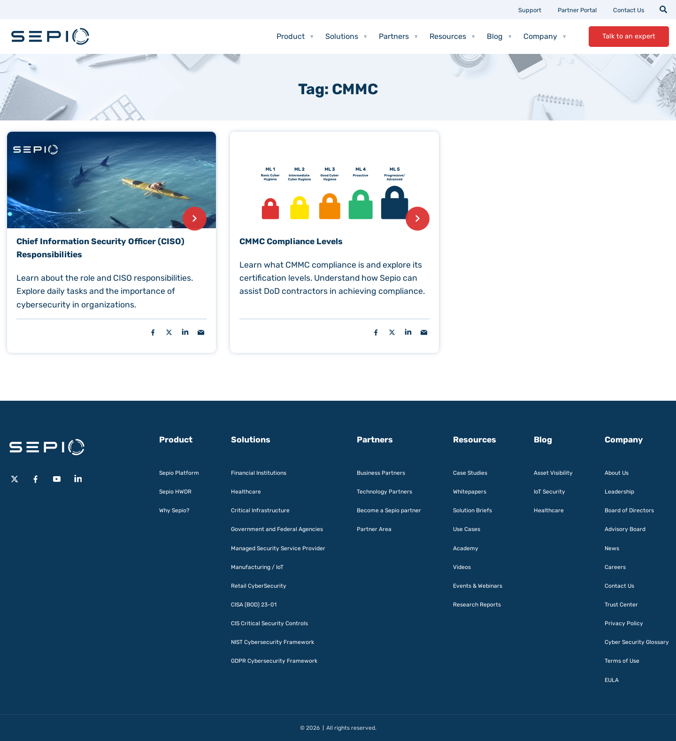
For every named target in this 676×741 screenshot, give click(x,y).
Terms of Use (622, 661)
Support (529, 10)
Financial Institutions (258, 473)
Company (544, 36)
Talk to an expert (628, 36)
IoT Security (549, 491)
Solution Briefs (472, 510)
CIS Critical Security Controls (269, 623)
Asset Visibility (553, 473)
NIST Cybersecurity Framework (272, 642)
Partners (398, 36)
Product (295, 36)
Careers (615, 567)
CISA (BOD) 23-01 (254, 604)
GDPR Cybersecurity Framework (274, 661)
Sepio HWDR (175, 491)
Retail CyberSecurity (258, 586)
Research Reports (477, 604)
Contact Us (629, 10)
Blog (499, 36)
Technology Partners (384, 491)
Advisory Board (625, 529)
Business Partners (381, 473)
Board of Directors (629, 510)
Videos (462, 567)
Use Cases (466, 529)
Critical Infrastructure (260, 510)
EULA (612, 680)
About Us (617, 473)
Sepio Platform (179, 473)
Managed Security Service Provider (278, 548)
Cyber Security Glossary (637, 642)
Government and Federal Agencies (277, 529)
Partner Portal (577, 10)
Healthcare (246, 491)
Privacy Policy (624, 623)
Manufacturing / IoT (257, 567)
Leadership (619, 491)
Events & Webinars (477, 586)
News (612, 548)
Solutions (346, 36)
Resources (452, 36)
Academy (465, 548)
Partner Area (374, 529)
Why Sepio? (174, 510)
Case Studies (470, 473)
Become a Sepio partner (389, 510)
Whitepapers (469, 491)
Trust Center (621, 604)
